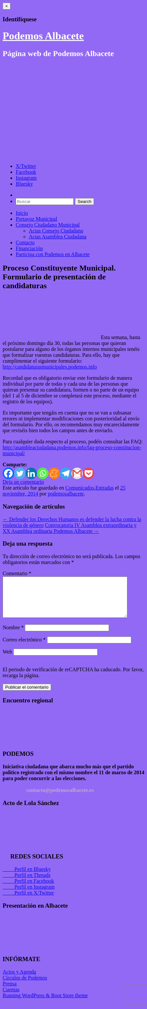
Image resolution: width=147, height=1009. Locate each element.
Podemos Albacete (43, 36)
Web (7, 659)
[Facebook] (8, 473)
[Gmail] (77, 473)
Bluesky (24, 184)
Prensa (10, 991)
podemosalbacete (66, 493)
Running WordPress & (27, 1003)
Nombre (13, 635)
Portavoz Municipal (36, 219)
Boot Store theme (69, 1003)
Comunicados (79, 488)
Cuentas (11, 997)
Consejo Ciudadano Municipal (48, 225)
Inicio (22, 213)
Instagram (26, 178)
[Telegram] (65, 473)
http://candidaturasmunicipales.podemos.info (50, 367)
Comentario (17, 573)
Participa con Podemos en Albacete (53, 254)
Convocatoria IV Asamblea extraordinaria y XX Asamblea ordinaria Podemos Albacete (70, 528)
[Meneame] (54, 473)
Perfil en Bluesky (27, 877)
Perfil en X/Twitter (28, 900)
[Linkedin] (31, 473)
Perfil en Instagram (29, 895)
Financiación (29, 248)
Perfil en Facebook (28, 889)
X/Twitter (26, 166)
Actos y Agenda (19, 979)
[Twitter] (20, 473)
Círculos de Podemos (25, 985)
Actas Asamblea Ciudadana (57, 236)
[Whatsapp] (42, 473)
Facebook (26, 172)
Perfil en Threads (26, 883)
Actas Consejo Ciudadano (56, 230)
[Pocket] (88, 473)
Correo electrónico (24, 647)
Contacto (25, 242)
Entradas (104, 488)
